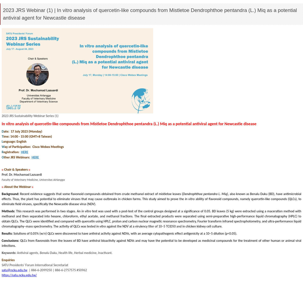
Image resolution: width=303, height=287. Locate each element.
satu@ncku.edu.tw (14, 270)
